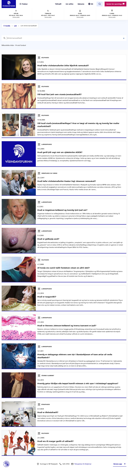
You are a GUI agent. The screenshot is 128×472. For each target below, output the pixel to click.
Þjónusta (81, 4)
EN (92, 4)
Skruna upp (119, 464)
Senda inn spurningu (115, 4)
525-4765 (66, 464)
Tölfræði (58, 4)
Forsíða (7, 26)
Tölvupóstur (82, 464)
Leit (15, 26)
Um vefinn (69, 4)
